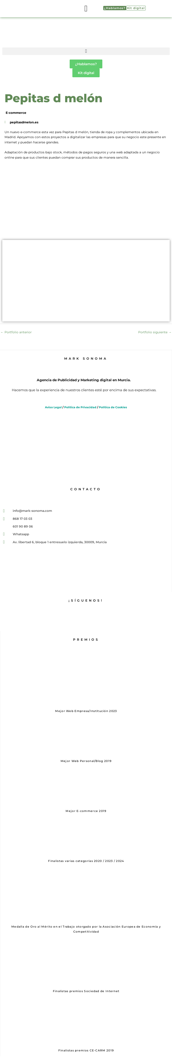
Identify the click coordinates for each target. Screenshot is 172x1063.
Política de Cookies (113, 407)
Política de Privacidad (80, 407)
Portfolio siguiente (155, 332)
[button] (86, 8)
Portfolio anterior (16, 332)
